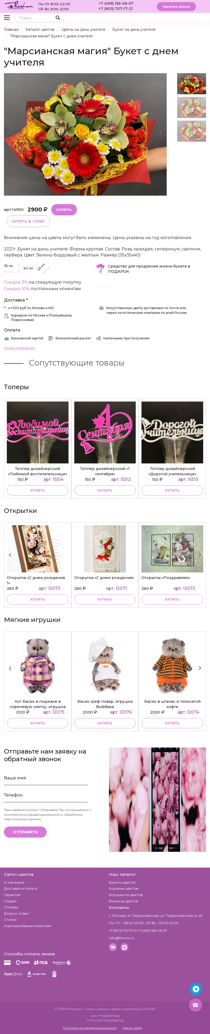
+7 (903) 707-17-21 (115, 8)
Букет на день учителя (133, 29)
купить (37, 490)
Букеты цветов (122, 882)
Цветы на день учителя (83, 29)
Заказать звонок (176, 6)
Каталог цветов (39, 29)
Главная (11, 29)
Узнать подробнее (19, 348)
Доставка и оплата (20, 888)
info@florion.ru (121, 938)
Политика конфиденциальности (90, 1028)
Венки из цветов (123, 901)
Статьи (10, 919)
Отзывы (11, 907)
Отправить (25, 832)
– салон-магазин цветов (102, 1009)
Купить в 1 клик (28, 221)
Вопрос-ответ (16, 913)
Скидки (10, 901)
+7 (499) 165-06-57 (115, 3)
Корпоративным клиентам (27, 926)
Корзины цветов (123, 888)
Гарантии (12, 895)
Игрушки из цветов (126, 895)
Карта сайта (132, 1028)
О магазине (14, 882)
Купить (64, 209)
